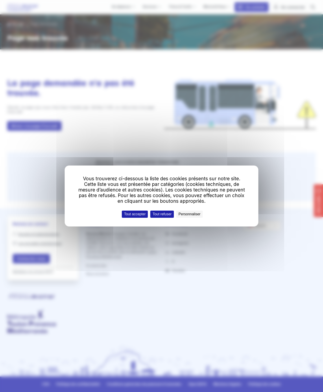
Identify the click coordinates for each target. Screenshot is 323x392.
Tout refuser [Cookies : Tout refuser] (162, 214)
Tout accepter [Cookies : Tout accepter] (135, 214)
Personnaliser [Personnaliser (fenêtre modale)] (190, 214)
